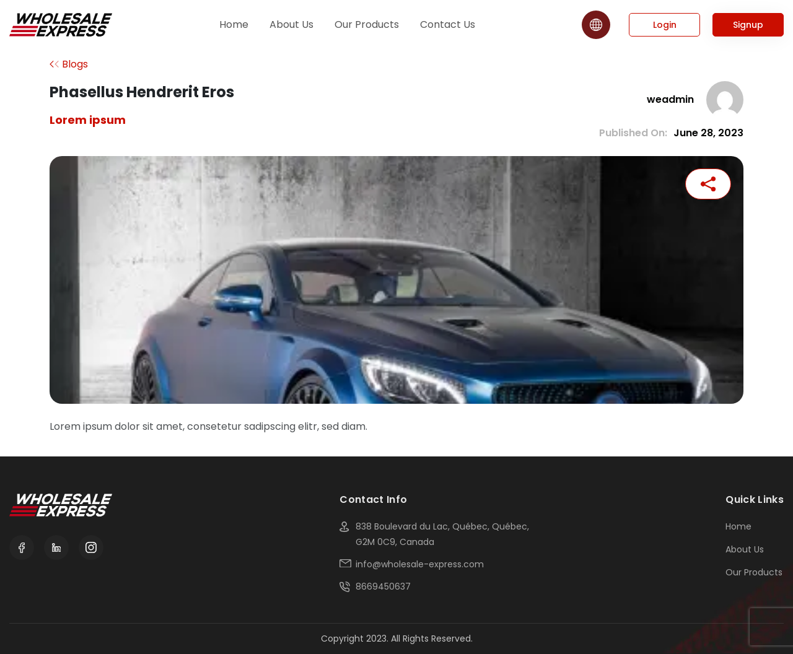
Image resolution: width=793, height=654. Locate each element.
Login (665, 25)
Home (233, 24)
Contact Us (447, 24)
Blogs (75, 64)
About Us (291, 24)
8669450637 (383, 586)
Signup (748, 25)
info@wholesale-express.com (420, 564)
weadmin (670, 99)
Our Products (367, 24)
